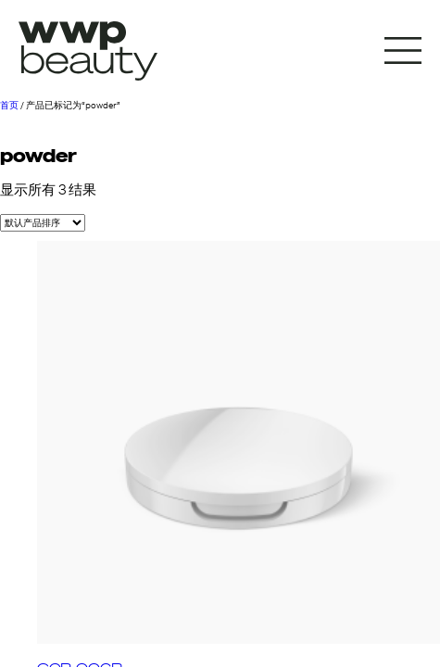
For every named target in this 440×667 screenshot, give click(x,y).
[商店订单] (42, 223)
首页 (9, 105)
